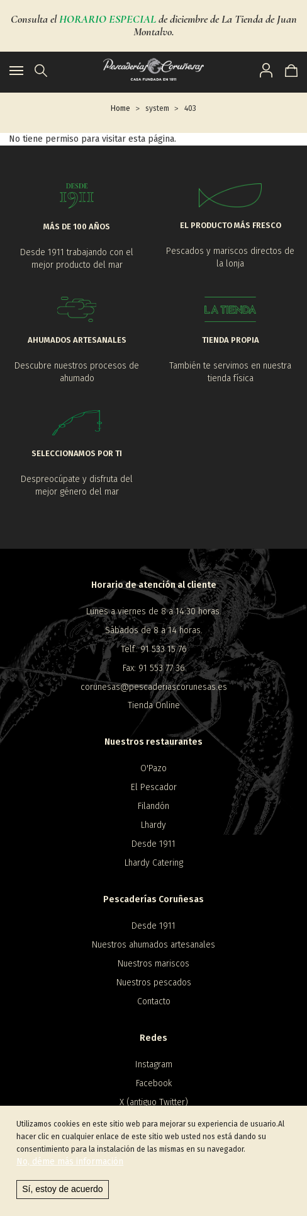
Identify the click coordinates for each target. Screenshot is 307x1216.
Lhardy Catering (154, 863)
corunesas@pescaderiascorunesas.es (154, 687)
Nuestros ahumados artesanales (153, 944)
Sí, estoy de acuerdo (62, 1198)
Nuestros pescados (153, 982)
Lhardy (153, 825)
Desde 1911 (153, 844)
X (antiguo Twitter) (154, 1102)
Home (120, 108)
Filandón (153, 806)
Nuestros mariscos (153, 963)
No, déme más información (69, 1171)
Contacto (153, 1001)
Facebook (154, 1083)
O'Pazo (153, 768)
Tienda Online (154, 705)
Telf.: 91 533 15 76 (154, 649)
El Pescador (154, 787)
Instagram (153, 1064)
